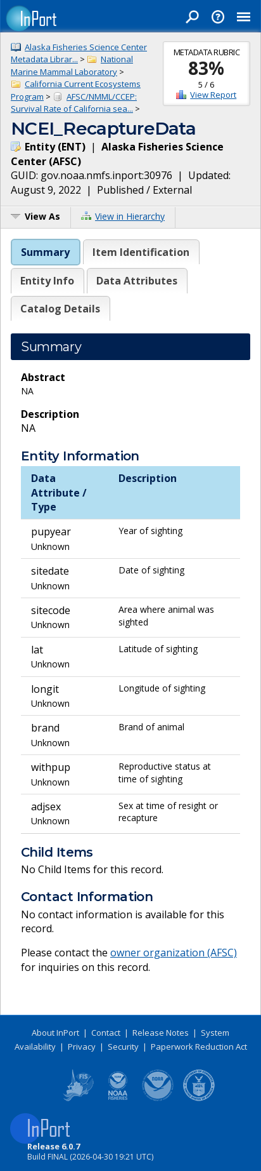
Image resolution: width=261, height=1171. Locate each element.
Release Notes (160, 1032)
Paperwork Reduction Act (199, 1046)
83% (206, 68)
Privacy (82, 1046)
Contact (105, 1032)
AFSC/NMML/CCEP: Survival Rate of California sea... (74, 103)
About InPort (55, 1032)
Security (123, 1046)
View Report (213, 94)
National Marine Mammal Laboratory (72, 65)
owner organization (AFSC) (173, 953)
